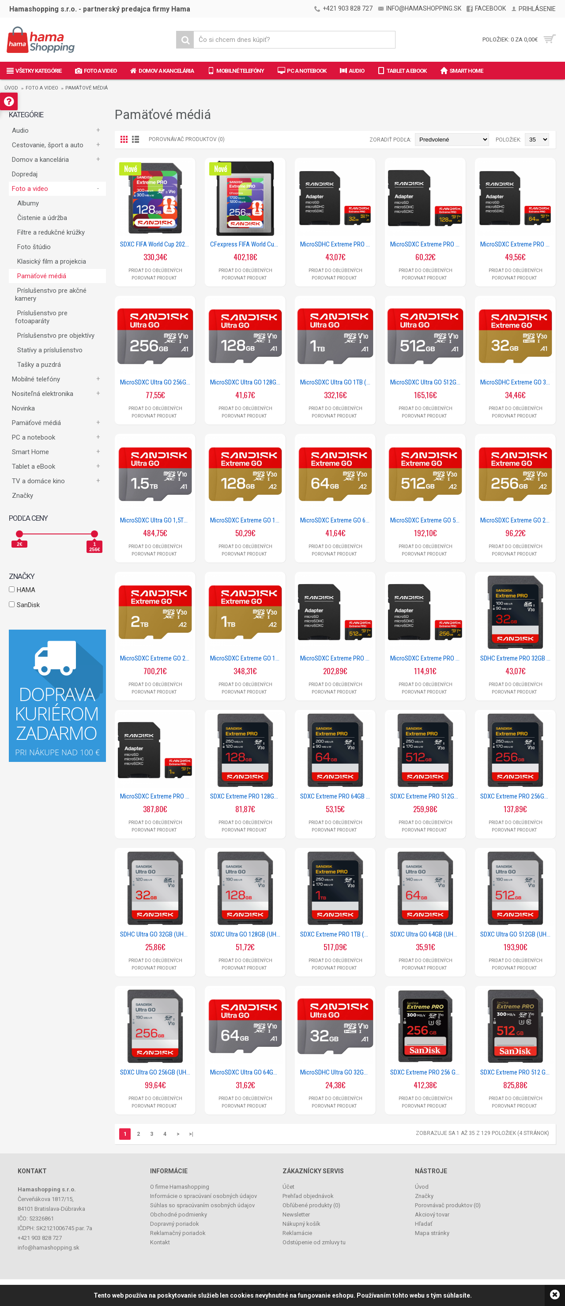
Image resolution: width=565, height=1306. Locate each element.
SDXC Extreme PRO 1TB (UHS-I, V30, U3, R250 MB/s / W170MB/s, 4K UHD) (336, 934)
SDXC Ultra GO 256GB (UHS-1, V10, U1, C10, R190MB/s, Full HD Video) (156, 1072)
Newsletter (296, 1214)
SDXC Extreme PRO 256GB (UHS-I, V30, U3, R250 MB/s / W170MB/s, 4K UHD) (517, 796)
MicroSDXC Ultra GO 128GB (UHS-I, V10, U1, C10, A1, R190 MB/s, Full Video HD (246, 382)
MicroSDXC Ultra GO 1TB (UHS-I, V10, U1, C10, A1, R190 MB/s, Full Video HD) (336, 382)
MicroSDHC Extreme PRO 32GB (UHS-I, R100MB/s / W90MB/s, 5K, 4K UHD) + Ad (336, 244)
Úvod (11, 88)
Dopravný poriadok (174, 1223)
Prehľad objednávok (308, 1196)
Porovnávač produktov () (448, 1205)
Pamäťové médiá (86, 88)
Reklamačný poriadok (178, 1233)
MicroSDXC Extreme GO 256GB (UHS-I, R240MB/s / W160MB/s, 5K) (517, 520)
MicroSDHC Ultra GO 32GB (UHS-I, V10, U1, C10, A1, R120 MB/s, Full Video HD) (336, 1072)
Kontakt (160, 1242)
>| (191, 1134)
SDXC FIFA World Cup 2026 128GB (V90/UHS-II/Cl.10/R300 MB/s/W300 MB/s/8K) (156, 244)
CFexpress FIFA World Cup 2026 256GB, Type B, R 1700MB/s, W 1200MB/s (246, 244)
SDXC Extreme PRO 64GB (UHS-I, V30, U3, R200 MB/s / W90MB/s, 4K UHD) (336, 796)
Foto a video (42, 88)
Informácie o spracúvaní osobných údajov (203, 1196)
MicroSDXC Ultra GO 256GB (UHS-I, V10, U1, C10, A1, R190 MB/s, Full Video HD (156, 382)
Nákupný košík (301, 1223)
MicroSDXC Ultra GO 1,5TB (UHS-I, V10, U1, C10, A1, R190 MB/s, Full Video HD (156, 520)
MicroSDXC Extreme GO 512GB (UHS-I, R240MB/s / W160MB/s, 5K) (426, 520)
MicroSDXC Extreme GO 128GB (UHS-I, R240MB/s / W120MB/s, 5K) (246, 520)
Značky (22, 496)
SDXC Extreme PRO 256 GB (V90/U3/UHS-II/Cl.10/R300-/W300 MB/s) (426, 1072)
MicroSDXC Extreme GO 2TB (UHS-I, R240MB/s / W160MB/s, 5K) (156, 658)
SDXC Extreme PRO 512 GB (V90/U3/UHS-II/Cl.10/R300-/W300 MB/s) (517, 1072)
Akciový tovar (432, 1214)
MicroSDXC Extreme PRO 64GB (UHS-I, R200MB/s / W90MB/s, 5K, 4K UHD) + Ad (517, 244)
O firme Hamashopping (179, 1186)
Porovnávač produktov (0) (187, 139)
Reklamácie (297, 1233)
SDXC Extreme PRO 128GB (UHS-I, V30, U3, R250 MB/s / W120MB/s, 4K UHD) (246, 796)
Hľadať (424, 1223)
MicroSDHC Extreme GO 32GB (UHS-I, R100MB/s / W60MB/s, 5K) (517, 382)
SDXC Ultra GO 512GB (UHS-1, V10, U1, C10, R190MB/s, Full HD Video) (517, 934)
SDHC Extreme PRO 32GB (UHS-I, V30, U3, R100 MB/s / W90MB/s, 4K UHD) (517, 658)
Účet (288, 1186)
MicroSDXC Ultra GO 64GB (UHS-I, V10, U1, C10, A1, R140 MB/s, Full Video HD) (246, 1072)
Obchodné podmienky (178, 1214)
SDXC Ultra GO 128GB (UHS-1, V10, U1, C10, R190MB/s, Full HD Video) (246, 934)
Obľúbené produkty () (311, 1205)
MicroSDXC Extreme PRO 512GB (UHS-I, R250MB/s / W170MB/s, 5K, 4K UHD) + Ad (336, 658)
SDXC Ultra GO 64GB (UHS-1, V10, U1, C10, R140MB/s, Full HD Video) (426, 934)
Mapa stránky (432, 1233)
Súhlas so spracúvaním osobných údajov (202, 1205)
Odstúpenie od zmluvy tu (314, 1242)
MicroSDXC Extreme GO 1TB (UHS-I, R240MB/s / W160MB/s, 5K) (246, 658)
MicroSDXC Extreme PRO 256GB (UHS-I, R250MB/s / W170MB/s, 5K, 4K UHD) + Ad (426, 658)
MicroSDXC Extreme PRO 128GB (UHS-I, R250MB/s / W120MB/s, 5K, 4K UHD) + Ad (426, 244)
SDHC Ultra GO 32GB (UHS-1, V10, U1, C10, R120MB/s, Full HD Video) (156, 934)
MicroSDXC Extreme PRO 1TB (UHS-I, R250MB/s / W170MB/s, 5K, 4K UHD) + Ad (156, 796)
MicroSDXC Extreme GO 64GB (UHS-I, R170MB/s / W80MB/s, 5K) (336, 520)
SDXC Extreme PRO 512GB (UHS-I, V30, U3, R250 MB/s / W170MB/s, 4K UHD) (426, 796)
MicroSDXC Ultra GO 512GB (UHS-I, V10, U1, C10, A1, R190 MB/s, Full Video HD (426, 382)
